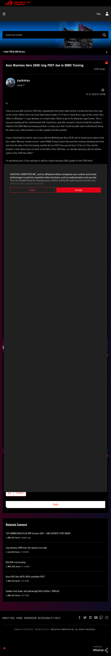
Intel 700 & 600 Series (14, 51)
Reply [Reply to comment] (55, 504)
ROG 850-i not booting (16, 562)
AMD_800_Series (14, 567)
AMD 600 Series (14, 538)
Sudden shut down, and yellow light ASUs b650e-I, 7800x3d (32, 591)
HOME (19, 618)
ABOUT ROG (8, 618)
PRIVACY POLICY (42, 629)
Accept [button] (78, 190)
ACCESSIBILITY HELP (49, 618)
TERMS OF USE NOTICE (23, 629)
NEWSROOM (30, 618)
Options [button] (106, 52)
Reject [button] (32, 190)
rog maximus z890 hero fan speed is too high (26, 548)
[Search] (55, 35)
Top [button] (4, 648)
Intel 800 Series (14, 552)
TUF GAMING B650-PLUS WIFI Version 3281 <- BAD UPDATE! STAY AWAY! (38, 533)
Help (99, 14)
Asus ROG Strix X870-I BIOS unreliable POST (25, 576)
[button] (9, 493)
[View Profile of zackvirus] (23, 80)
